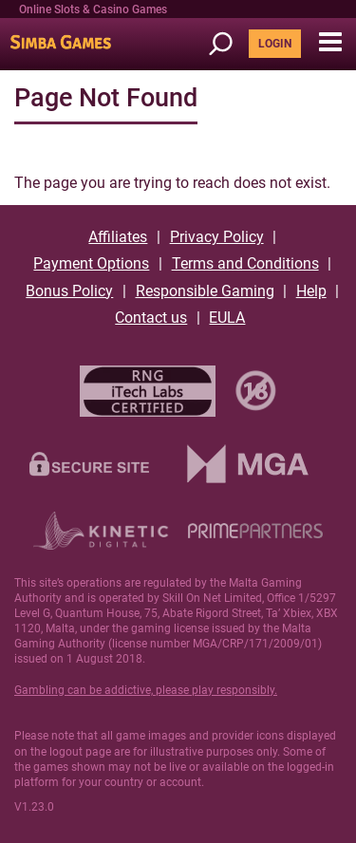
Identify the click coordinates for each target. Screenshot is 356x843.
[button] (330, 42)
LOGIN (274, 43)
